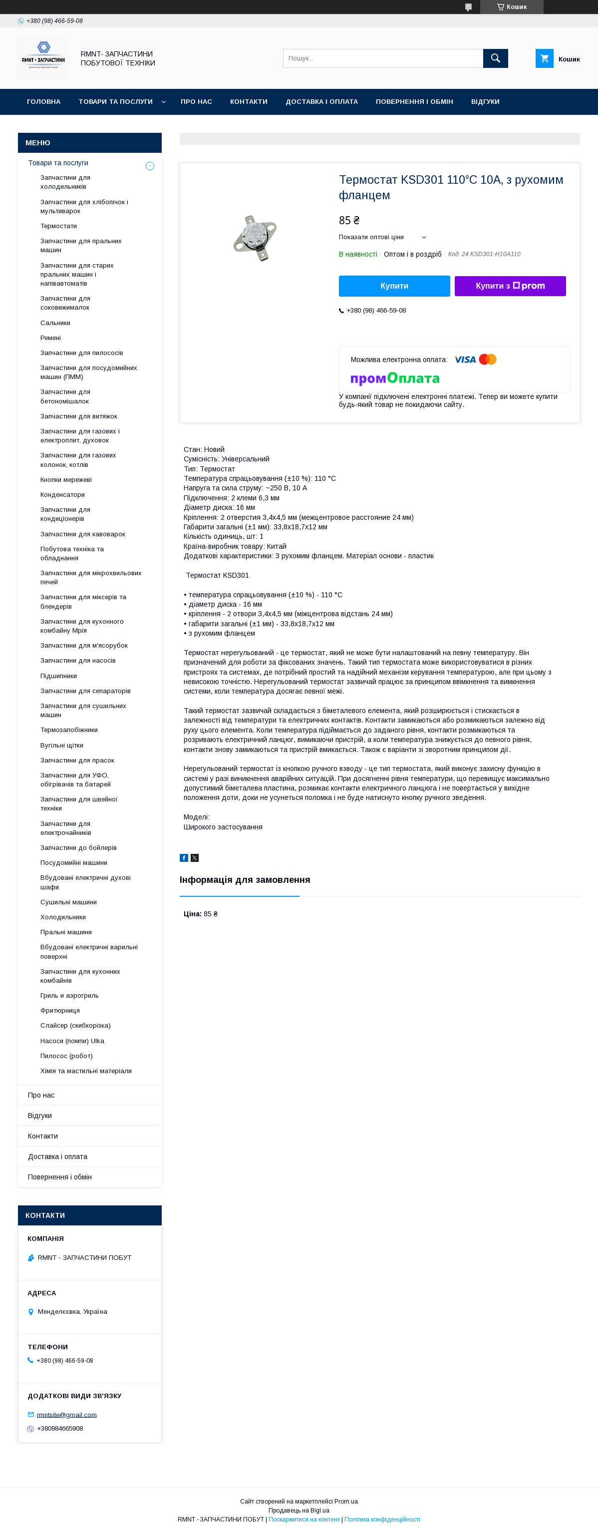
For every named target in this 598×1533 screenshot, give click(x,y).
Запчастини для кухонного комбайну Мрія (82, 626)
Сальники (55, 323)
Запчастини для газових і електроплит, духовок (80, 435)
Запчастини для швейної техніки (79, 803)
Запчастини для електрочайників (65, 828)
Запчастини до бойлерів (78, 847)
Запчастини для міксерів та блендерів (83, 601)
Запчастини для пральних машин (81, 245)
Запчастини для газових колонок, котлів (78, 459)
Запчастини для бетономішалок (65, 396)
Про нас (196, 101)
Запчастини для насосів (78, 660)
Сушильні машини (68, 902)
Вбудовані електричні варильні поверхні (89, 951)
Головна (43, 101)
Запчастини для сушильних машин (83, 710)
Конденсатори (62, 494)
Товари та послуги (115, 101)
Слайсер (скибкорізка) (75, 1025)
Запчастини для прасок (77, 760)
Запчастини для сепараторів (85, 691)
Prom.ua (346, 1501)
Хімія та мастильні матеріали (86, 1071)
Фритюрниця (60, 1010)
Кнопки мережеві (66, 479)
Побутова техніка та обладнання (72, 553)
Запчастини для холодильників (65, 182)
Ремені (50, 338)
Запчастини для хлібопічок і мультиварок (84, 206)
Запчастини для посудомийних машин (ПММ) (88, 372)
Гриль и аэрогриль (69, 995)
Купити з (510, 286)
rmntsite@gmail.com (67, 1414)
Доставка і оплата (322, 101)
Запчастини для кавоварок (82, 534)
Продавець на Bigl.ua (299, 1510)
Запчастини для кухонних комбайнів (80, 976)
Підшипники (58, 676)
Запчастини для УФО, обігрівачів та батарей (75, 779)
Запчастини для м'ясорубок (84, 645)
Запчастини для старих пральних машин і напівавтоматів (77, 274)
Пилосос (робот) (66, 1056)
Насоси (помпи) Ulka (72, 1041)
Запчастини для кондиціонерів (65, 514)
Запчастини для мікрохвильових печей (91, 577)
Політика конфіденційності (382, 1519)
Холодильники (63, 917)
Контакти (249, 101)
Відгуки (485, 101)
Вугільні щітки (61, 745)
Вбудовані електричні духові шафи (85, 882)
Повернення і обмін (414, 101)
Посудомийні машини (73, 862)
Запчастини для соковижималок (65, 303)
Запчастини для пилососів (81, 353)
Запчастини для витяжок (78, 416)
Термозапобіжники (69, 730)
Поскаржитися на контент (304, 1519)
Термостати (58, 226)
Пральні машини (66, 932)
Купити (395, 286)
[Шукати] (495, 58)
